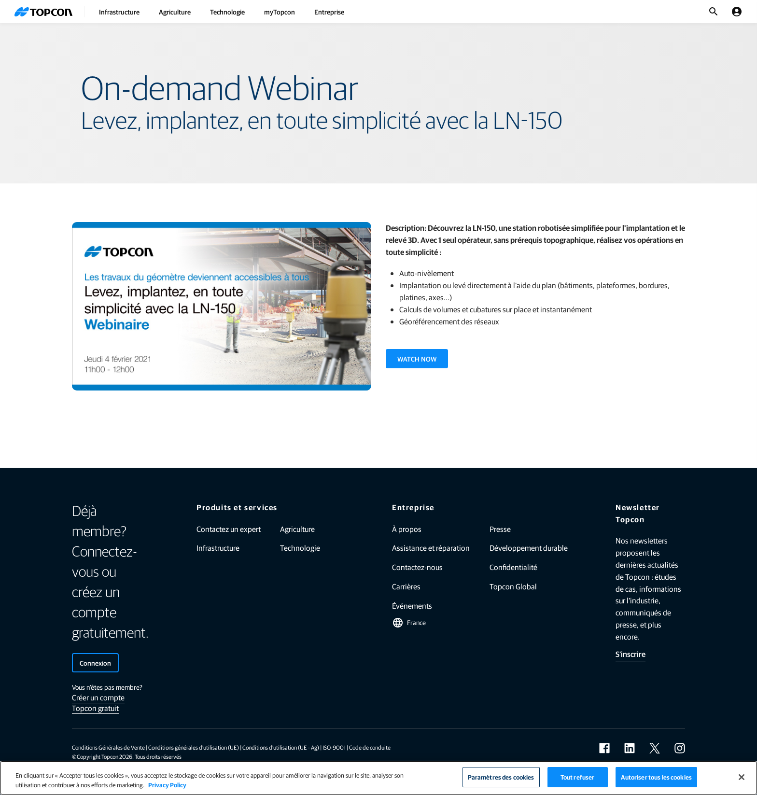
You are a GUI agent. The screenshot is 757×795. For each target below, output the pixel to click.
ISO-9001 (334, 747)
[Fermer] (741, 777)
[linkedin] (629, 748)
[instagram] (679, 748)
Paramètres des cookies (501, 777)
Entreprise (329, 11)
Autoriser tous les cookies (656, 777)
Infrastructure (119, 11)
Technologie (227, 11)
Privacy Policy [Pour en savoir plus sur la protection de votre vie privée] (167, 785)
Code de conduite (370, 747)
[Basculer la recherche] (713, 11)
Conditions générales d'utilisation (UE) (193, 747)
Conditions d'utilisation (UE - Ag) (280, 747)
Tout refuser (578, 777)
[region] (378, 778)
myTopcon (279, 11)
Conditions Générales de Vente (108, 747)
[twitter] (654, 748)
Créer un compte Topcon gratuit (98, 702)
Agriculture (175, 11)
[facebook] (604, 748)
